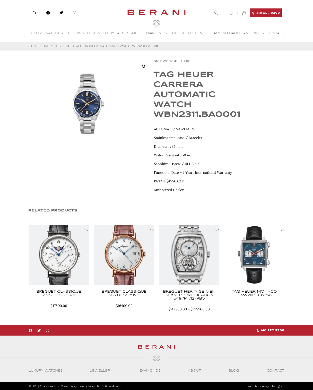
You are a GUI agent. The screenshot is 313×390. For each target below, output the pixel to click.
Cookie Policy (69, 386)
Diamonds (156, 33)
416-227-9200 (266, 13)
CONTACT (275, 33)
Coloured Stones (188, 33)
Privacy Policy (87, 386)
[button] (87, 230)
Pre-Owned (78, 33)
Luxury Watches (46, 33)
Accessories (130, 33)
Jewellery (103, 33)
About (194, 370)
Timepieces (51, 46)
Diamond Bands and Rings (237, 33)
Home (34, 46)
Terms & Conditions (109, 386)
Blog (233, 370)
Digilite (280, 386)
